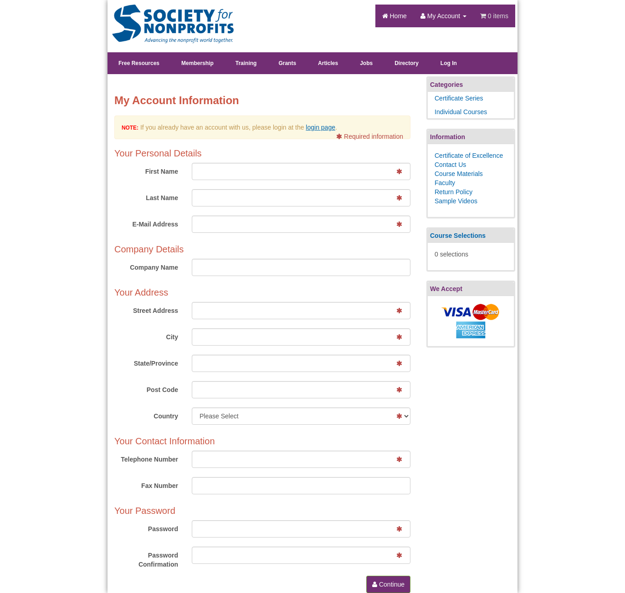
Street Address (155, 310)
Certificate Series (459, 98)
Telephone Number (149, 459)
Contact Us (450, 164)
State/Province (156, 363)
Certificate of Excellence (469, 155)
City (172, 337)
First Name (161, 171)
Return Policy (453, 192)
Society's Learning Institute (168, 15)
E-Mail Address (155, 224)
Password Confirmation (158, 560)
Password (163, 529)
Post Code (162, 389)
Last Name (162, 197)
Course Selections (458, 235)
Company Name (154, 267)
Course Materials (459, 173)
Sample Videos (456, 201)
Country (166, 416)
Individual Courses (461, 112)
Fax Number (159, 485)
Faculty (445, 182)
